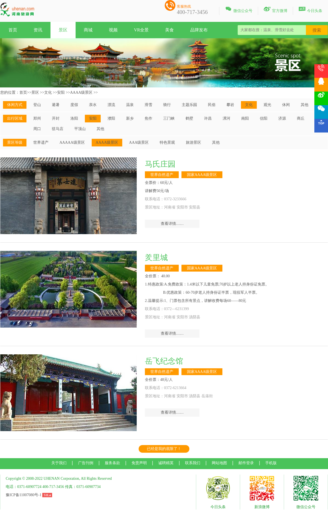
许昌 (208, 118)
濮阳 (111, 118)
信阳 (263, 118)
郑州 (37, 118)
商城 (88, 30)
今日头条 (310, 10)
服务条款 (112, 463)
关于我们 (59, 463)
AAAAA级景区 (72, 142)
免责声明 (139, 463)
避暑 (55, 105)
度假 (74, 105)
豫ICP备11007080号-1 (23, 495)
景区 (63, 30)
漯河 (226, 118)
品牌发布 (199, 30)
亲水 (93, 105)
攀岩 (230, 105)
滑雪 (148, 105)
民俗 (212, 105)
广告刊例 (85, 463)
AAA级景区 (139, 142)
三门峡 (169, 118)
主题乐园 (189, 105)
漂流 (111, 105)
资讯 (38, 30)
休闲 (286, 105)
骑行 (167, 105)
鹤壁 (189, 118)
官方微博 (275, 10)
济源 (282, 118)
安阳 (61, 92)
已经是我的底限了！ (164, 449)
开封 (55, 118)
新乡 (130, 118)
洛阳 (74, 118)
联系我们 (192, 463)
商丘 (301, 118)
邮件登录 (246, 463)
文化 (48, 92)
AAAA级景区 (81, 92)
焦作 (148, 118)
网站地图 (219, 463)
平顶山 (80, 129)
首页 (12, 30)
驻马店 (57, 129)
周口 (37, 129)
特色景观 (167, 142)
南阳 (245, 118)
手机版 (271, 463)
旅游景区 (193, 142)
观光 (267, 105)
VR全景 (141, 30)
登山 (37, 105)
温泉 (130, 105)
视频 (113, 30)
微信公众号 (238, 10)
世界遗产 (41, 142)
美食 (169, 30)
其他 (304, 105)
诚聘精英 (166, 463)
